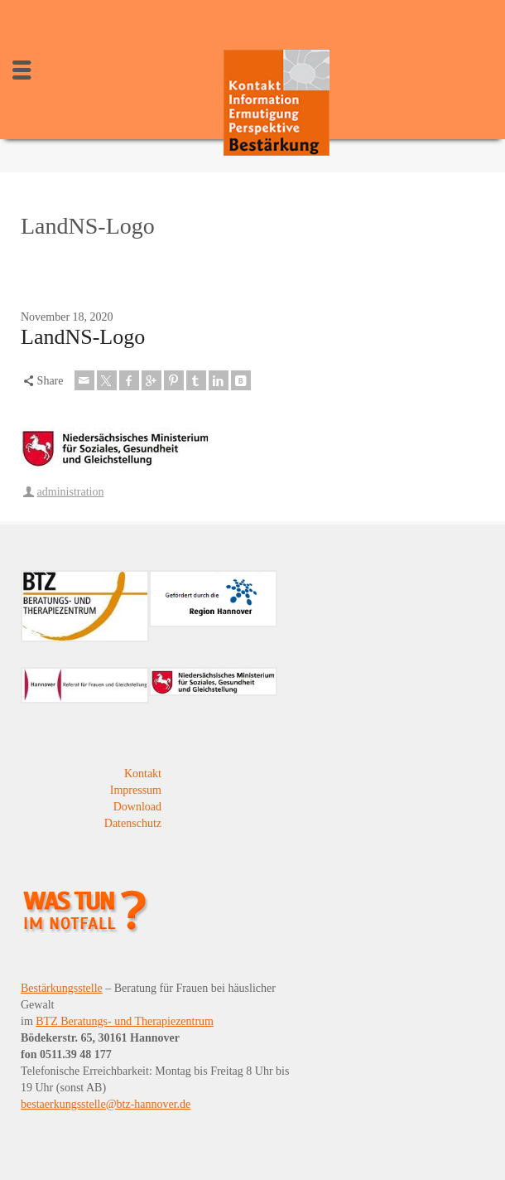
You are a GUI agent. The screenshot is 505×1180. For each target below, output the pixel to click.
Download (137, 806)
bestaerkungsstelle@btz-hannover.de (105, 1104)
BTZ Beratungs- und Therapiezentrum (125, 1021)
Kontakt (142, 773)
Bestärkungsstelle (62, 988)
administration (70, 492)
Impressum (135, 790)
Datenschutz (132, 823)
